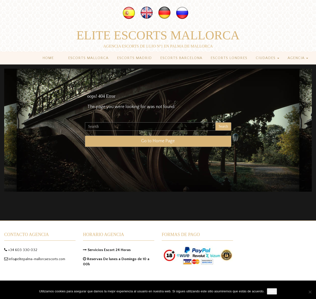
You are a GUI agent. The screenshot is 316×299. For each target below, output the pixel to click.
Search (223, 126)
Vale (272, 291)
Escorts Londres (229, 58)
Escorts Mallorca (88, 58)
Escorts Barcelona (181, 58)
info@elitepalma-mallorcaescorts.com (37, 259)
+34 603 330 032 (22, 250)
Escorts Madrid (134, 58)
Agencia (298, 58)
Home (48, 58)
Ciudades (267, 58)
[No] (309, 291)
